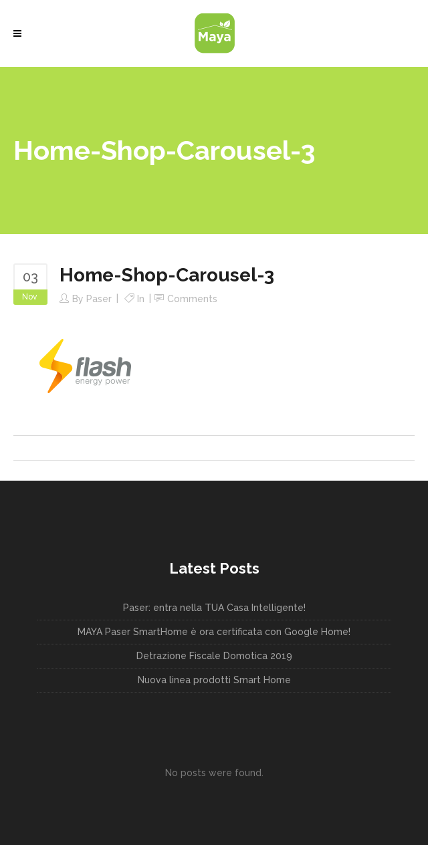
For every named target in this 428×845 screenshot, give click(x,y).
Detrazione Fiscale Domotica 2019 (214, 655)
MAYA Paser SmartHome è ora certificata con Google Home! (214, 631)
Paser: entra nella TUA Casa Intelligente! (214, 607)
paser (99, 298)
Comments (192, 298)
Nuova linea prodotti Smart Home (214, 680)
